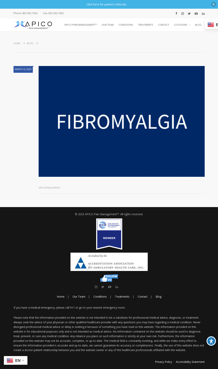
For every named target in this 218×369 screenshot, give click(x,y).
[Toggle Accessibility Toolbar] (211, 341)
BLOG (198, 24)
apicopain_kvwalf (49, 187)
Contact (143, 296)
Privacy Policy (163, 362)
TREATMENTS (145, 24)
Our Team (79, 296)
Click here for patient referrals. (107, 4)
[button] (213, 4)
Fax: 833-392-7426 (53, 13)
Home (17, 43)
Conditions (100, 296)
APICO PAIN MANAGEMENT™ (80, 24)
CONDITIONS (126, 24)
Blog (30, 43)
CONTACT (163, 24)
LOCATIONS (180, 24)
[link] (96, 286)
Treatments (122, 296)
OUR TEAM (108, 24)
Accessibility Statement (190, 362)
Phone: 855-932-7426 (25, 13)
